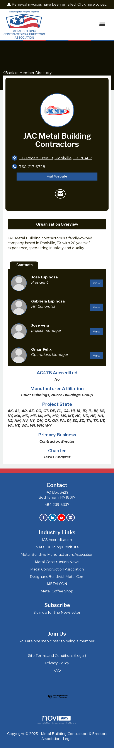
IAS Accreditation (57, 540)
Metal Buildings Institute (57, 547)
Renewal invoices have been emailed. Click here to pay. (59, 4)
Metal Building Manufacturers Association (57, 554)
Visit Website (57, 176)
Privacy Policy (57, 663)
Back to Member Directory (27, 73)
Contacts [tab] (24, 265)
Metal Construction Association (57, 569)
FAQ (57, 670)
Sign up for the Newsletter (57, 612)
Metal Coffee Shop (57, 591)
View (96, 283)
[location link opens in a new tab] (55, 158)
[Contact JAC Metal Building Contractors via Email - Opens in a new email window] (60, 194)
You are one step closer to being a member (57, 641)
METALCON (57, 584)
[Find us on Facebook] (43, 517)
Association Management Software (56, 720)
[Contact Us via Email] (70, 517)
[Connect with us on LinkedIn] (52, 517)
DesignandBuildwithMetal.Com (57, 577)
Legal (68, 739)
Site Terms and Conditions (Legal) (57, 656)
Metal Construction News (57, 562)
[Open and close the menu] (77, 24)
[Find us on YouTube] (61, 517)
